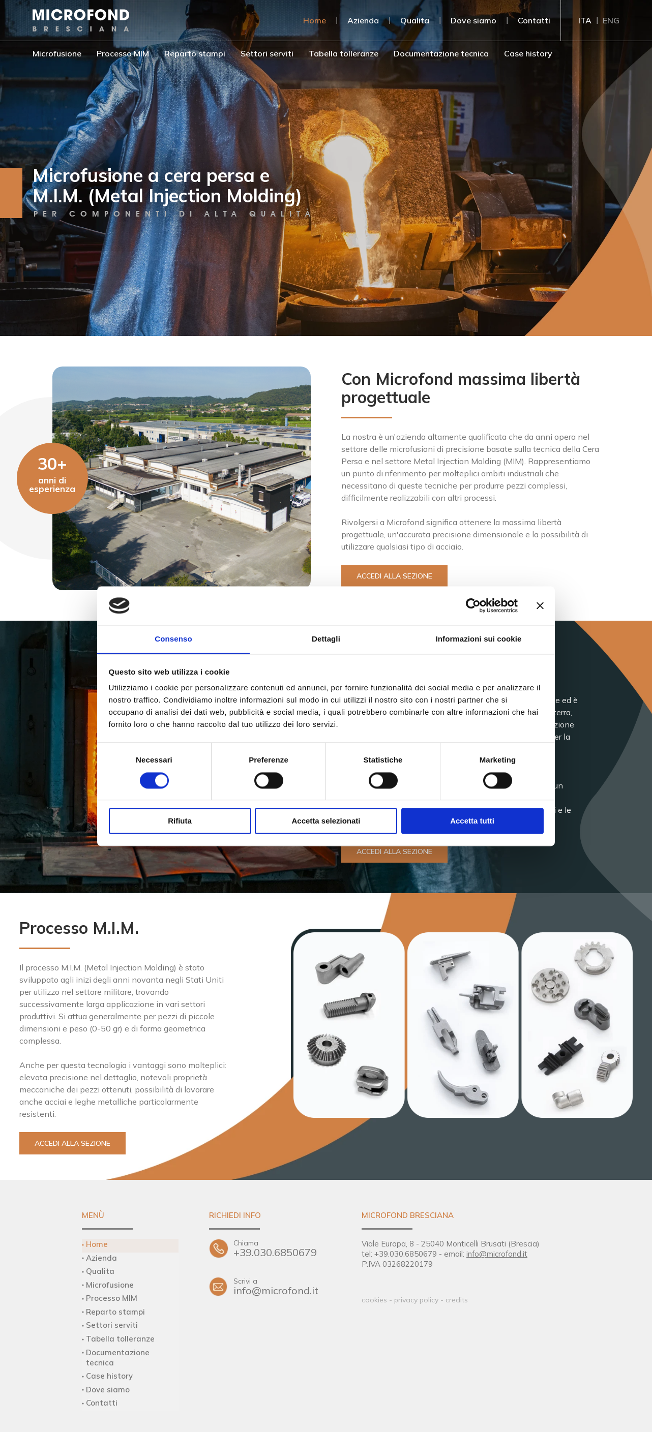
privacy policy (416, 1299)
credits (457, 1299)
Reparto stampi (194, 53)
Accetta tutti (472, 821)
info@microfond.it (282, 1287)
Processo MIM (123, 53)
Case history (528, 53)
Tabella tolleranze (343, 53)
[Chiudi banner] (540, 605)
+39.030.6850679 (282, 1248)
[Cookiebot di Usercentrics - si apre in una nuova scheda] (473, 605)
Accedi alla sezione (394, 576)
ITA (584, 20)
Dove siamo (473, 20)
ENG (611, 20)
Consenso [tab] (173, 638)
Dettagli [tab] (326, 638)
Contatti (534, 20)
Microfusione (57, 53)
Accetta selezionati (325, 821)
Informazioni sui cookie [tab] (479, 638)
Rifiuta (180, 821)
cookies (374, 1299)
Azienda (363, 20)
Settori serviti (267, 53)
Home (314, 20)
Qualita (414, 20)
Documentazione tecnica (441, 53)
